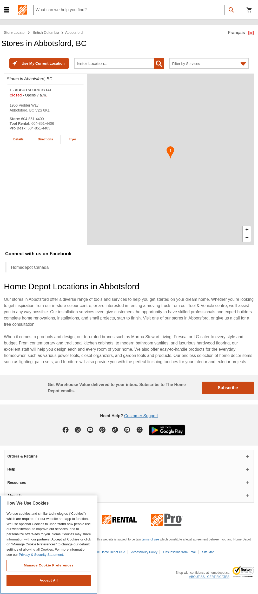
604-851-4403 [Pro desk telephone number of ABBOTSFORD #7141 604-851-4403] (39, 128)
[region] (48, 544)
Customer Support (141, 416)
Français (236, 32)
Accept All (48, 580)
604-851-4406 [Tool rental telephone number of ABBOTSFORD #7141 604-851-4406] (42, 123)
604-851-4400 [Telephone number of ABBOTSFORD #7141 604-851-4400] (32, 119)
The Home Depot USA (109, 552)
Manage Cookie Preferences (49, 565)
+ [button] (247, 230)
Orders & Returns (22, 456)
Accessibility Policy (144, 552)
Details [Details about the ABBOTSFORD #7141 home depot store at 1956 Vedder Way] (18, 139)
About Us (15, 495)
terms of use (150, 539)
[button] (6, 10)
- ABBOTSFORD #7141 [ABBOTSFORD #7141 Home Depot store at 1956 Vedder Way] (30, 90)
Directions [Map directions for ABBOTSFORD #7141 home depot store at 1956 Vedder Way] (45, 139)
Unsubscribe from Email (179, 552)
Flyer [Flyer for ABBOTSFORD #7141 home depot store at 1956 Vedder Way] (72, 139)
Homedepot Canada (30, 267)
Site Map (208, 552)
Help (11, 469)
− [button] (247, 238)
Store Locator (15, 32)
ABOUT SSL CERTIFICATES (209, 577)
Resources (16, 482)
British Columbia (46, 32)
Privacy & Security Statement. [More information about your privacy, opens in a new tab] (41, 555)
